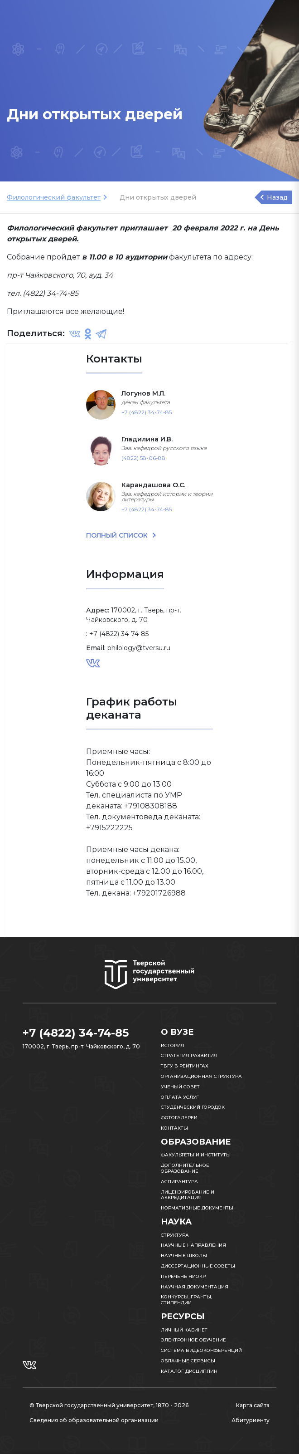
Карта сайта (253, 1405)
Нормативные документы (197, 1208)
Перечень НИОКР (183, 1276)
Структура (175, 1235)
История (172, 1045)
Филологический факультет (54, 197)
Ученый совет (180, 1087)
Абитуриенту (250, 1420)
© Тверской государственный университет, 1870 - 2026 (108, 1405)
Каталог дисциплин (189, 1371)
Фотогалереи (179, 1118)
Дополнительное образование (185, 1168)
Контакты (174, 1128)
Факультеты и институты (196, 1155)
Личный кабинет (184, 1330)
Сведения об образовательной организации (94, 1420)
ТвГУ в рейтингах (184, 1066)
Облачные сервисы (188, 1361)
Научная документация (194, 1287)
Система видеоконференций (201, 1350)
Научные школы (184, 1255)
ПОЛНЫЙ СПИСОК (118, 535)
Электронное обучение (193, 1340)
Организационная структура (201, 1076)
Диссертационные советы (198, 1266)
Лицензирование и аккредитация (187, 1195)
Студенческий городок (193, 1107)
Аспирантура (179, 1182)
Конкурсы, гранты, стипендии (186, 1300)
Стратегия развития (189, 1055)
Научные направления (193, 1245)
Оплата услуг (180, 1097)
